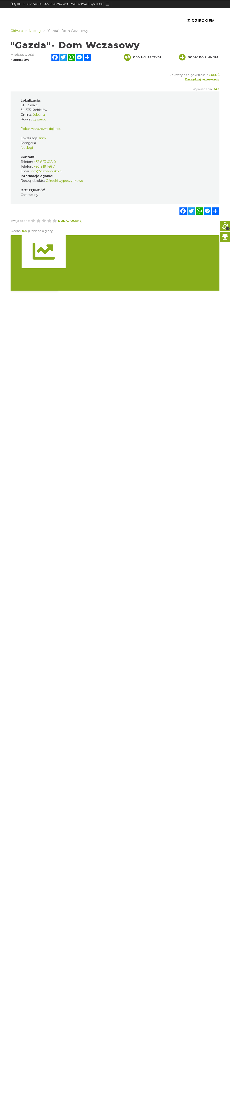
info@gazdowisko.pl (46, 171)
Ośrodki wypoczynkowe (64, 181)
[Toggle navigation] (107, 4)
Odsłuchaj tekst (142, 57)
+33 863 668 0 (45, 162)
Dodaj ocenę (70, 220)
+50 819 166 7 (44, 167)
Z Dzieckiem (201, 21)
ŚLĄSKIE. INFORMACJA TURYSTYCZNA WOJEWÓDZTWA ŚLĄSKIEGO (57, 4)
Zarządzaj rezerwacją (202, 79)
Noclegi (27, 148)
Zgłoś (213, 75)
